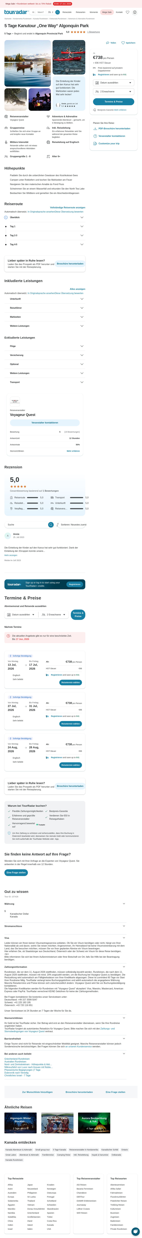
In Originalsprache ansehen (41, 212)
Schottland (51, 1201)
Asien (10, 1189)
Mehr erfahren (73, 451)
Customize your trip (109, 143)
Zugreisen (114, 1217)
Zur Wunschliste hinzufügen (37, 1092)
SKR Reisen (82, 1213)
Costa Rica (51, 1221)
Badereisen (115, 1221)
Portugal (50, 1197)
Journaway (81, 1205)
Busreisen (114, 1213)
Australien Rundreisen (15, 1061)
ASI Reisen (81, 1185)
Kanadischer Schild (110, 1150)
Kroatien (50, 1185)
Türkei (49, 1217)
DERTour (81, 1197)
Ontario (124, 1150)
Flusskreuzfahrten (118, 1197)
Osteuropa (51, 1193)
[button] (64, 674)
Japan (30, 1185)
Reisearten (80, 12)
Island (30, 1225)
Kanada (50, 1225)
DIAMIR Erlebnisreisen (86, 1201)
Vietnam (31, 1205)
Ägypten (11, 1205)
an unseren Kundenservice (78, 1046)
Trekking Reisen (117, 1205)
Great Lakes (11, 1155)
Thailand (31, 1201)
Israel (10, 1229)
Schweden (51, 1205)
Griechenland (33, 1213)
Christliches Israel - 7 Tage (17, 1075)
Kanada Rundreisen (14, 1160)
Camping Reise (63, 1155)
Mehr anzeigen (10, 555)
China (10, 1221)
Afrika (10, 1185)
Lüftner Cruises (83, 1209)
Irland (29, 1221)
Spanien (50, 1213)
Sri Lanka (31, 1197)
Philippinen (32, 1193)
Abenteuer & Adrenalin (29, 1155)
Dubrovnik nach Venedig (16, 1073)
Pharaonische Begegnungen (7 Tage (22, 1070)
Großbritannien (33, 1217)
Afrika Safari (115, 1189)
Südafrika (12, 1217)
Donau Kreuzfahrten (36, 1209)
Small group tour (43, 1150)
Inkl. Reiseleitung (81, 1155)
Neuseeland (32, 1189)
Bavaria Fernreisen (85, 1189)
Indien (10, 1225)
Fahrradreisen (116, 1193)
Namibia (11, 1213)
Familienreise (48, 1155)
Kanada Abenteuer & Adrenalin (19, 1150)
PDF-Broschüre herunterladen (114, 128)
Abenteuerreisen (117, 1185)
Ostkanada (116, 1155)
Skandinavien (53, 1209)
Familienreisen (116, 1225)
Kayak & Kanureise (100, 1155)
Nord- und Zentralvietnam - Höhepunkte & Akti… (28, 1064)
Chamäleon (82, 1193)
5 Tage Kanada (59, 1150)
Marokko (11, 1209)
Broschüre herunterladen (79, 1092)
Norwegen (51, 1189)
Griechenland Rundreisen (17, 1059)
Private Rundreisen (118, 1229)
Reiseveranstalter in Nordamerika (83, 1150)
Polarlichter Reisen (118, 1201)
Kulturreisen (115, 1209)
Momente (94, 12)
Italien (30, 1229)
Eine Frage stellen (115, 1092)
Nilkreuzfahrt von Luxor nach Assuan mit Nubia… (28, 1067)
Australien (12, 1193)
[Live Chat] (135, 1231)
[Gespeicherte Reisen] (127, 12)
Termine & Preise (78, 614)
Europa (11, 1197)
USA (49, 1229)
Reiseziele (67, 12)
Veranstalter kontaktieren (112, 136)
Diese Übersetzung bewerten (69, 212)
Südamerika (13, 1201)
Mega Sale (107, 12)
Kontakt (119, 12)
